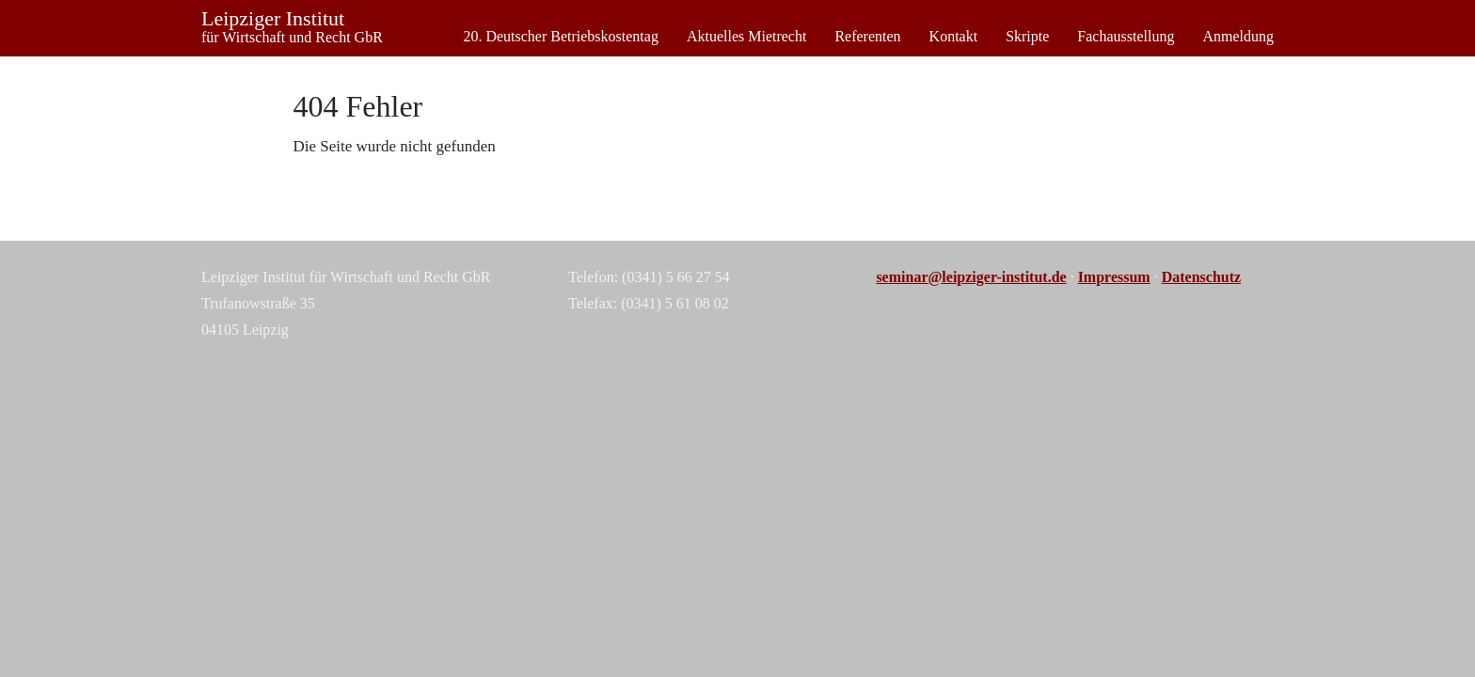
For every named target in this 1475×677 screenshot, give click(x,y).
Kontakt (953, 36)
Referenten (867, 36)
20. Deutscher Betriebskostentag (560, 36)
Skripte (1027, 36)
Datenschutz (1201, 277)
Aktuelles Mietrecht (747, 36)
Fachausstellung (1125, 36)
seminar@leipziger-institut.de (971, 277)
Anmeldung (1238, 36)
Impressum (1114, 277)
